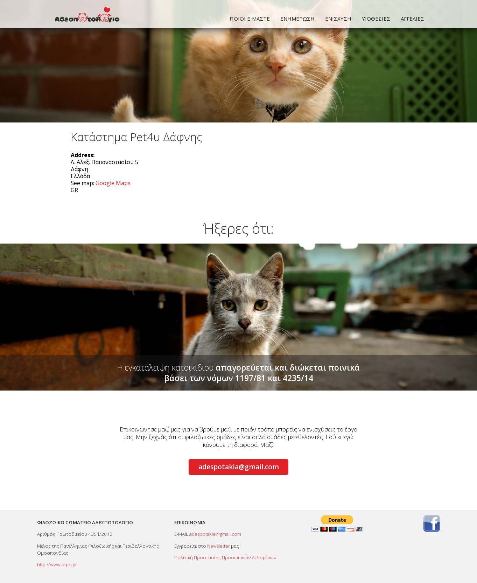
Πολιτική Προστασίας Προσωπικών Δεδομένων (225, 557)
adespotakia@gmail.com (238, 466)
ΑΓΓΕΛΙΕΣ (412, 18)
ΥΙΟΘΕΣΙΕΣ (376, 18)
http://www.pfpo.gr (57, 564)
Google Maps (113, 183)
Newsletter (218, 546)
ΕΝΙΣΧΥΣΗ (338, 18)
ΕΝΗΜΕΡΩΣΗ (297, 18)
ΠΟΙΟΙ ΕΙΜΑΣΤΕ (250, 18)
